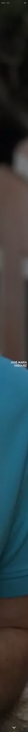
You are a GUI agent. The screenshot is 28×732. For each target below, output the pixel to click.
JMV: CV (5, 3)
